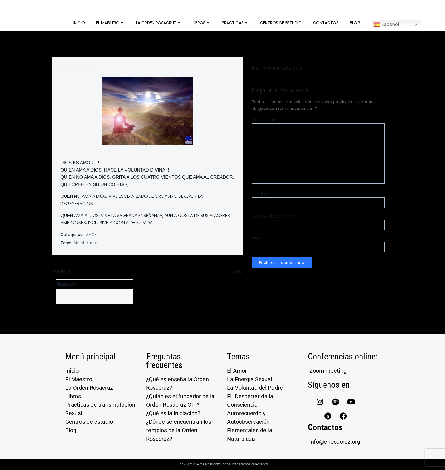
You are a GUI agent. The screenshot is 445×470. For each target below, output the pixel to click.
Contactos (326, 23)
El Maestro (110, 23)
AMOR (91, 234)
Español (386, 24)
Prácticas (235, 23)
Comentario (267, 119)
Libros (202, 23)
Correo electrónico (272, 216)
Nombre (260, 193)
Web (257, 238)
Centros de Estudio (281, 23)
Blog (355, 23)
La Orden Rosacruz (158, 23)
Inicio (79, 23)
